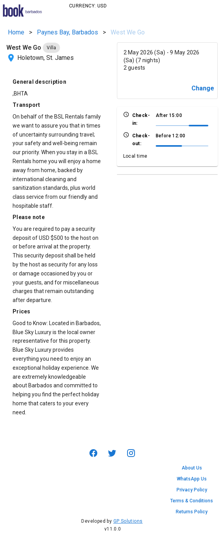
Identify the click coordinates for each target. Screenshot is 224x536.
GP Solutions (128, 521)
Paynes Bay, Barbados (67, 32)
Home (16, 32)
